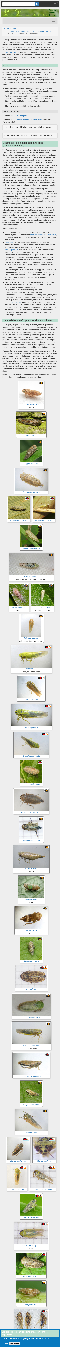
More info (45, 1339)
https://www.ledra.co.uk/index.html (43, 235)
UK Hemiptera (21, 116)
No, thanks (14, 1343)
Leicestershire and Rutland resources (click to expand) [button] (28, 127)
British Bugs (9, 242)
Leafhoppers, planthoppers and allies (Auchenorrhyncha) (29, 31)
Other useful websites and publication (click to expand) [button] (28, 135)
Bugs (14, 29)
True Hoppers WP (12, 250)
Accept (5, 1343)
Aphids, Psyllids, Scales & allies (29, 119)
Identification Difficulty (10, 52)
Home (6, 29)
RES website (17, 302)
